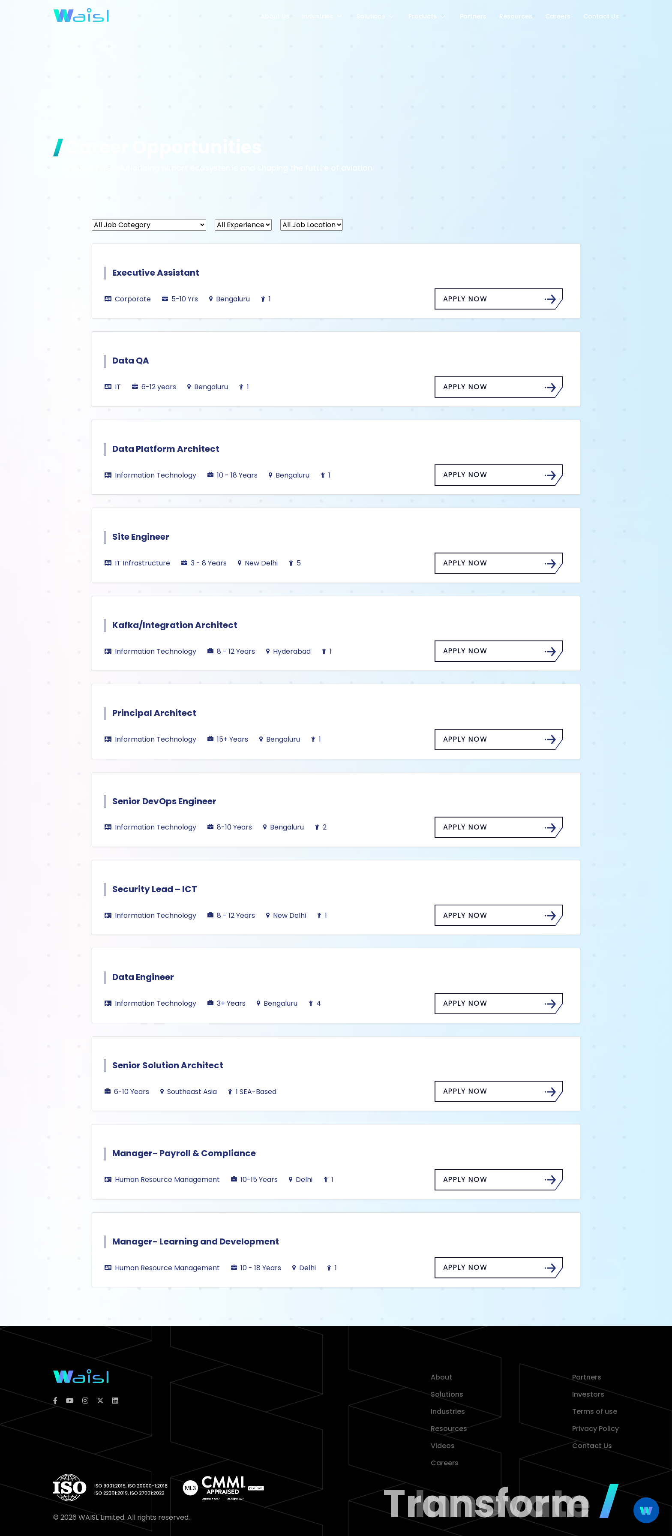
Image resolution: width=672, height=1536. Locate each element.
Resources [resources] (449, 1429)
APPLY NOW (497, 299)
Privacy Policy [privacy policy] (595, 1429)
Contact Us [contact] (592, 1446)
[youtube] (70, 1401)
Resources (515, 16)
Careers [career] (445, 1463)
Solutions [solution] (447, 1394)
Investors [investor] (588, 1394)
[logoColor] (80, 1375)
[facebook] (55, 1401)
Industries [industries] (448, 1411)
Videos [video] (443, 1446)
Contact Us (601, 16)
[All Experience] (243, 225)
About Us (275, 16)
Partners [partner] (586, 1377)
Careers (557, 16)
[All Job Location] (311, 225)
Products (427, 16)
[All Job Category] (149, 225)
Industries (323, 16)
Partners (473, 16)
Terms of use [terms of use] (594, 1411)
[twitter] (100, 1401)
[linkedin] (115, 1401)
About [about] (441, 1377)
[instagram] (85, 1401)
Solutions (376, 16)
